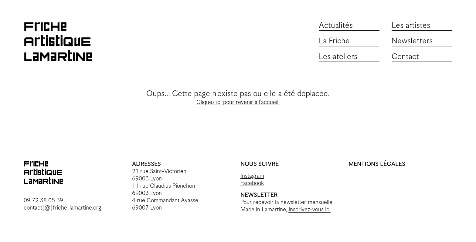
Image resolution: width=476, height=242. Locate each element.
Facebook (252, 183)
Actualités (336, 25)
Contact (405, 57)
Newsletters (412, 41)
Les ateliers (338, 57)
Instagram (252, 176)
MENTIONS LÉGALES (376, 164)
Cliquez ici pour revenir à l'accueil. (238, 102)
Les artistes (411, 25)
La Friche (334, 41)
